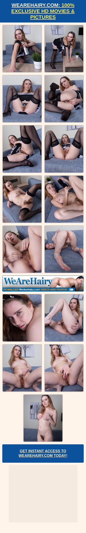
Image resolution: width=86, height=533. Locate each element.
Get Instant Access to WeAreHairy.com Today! (43, 453)
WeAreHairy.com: (43, 11)
